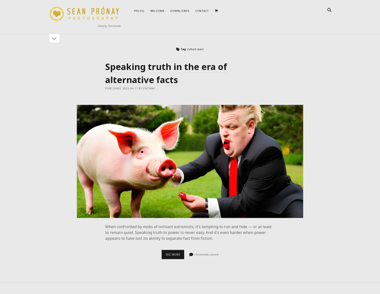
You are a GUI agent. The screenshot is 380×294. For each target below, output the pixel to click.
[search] (329, 10)
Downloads (180, 11)
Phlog (139, 11)
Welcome (157, 11)
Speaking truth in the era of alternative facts (190, 161)
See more (175, 255)
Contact (202, 11)
